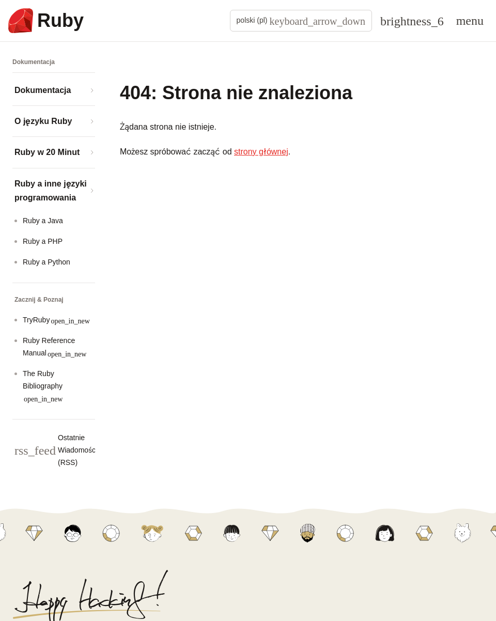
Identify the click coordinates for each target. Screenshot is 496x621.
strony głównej (261, 151)
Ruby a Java (43, 220)
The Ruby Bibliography (43, 386)
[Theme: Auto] (412, 20)
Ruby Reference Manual (54, 347)
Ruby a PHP (43, 241)
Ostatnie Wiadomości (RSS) (76, 450)
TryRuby (56, 320)
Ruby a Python (46, 262)
